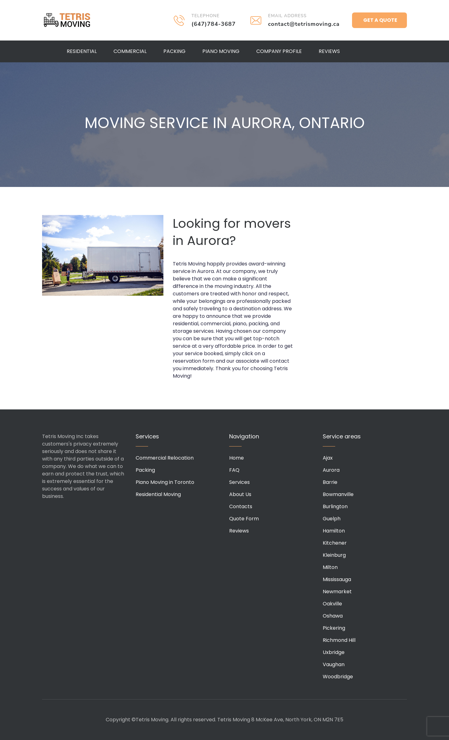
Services (239, 482)
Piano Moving (220, 51)
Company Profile (279, 51)
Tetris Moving (67, 20)
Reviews (329, 51)
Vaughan (334, 664)
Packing (174, 51)
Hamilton (334, 530)
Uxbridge (334, 652)
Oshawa (333, 615)
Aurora (331, 470)
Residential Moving (158, 494)
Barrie (330, 482)
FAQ (234, 470)
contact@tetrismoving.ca (304, 24)
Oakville (332, 603)
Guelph (331, 518)
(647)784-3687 (213, 24)
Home (236, 457)
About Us (240, 494)
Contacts (240, 506)
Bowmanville (338, 494)
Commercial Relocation (165, 457)
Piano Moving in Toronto (165, 482)
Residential (82, 51)
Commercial (130, 51)
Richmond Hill (339, 640)
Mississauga (337, 579)
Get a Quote (380, 20)
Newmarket (337, 591)
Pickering (334, 628)
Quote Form (244, 518)
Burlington (335, 506)
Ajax (328, 457)
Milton (330, 567)
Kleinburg (334, 555)
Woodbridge (338, 676)
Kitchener (335, 543)
